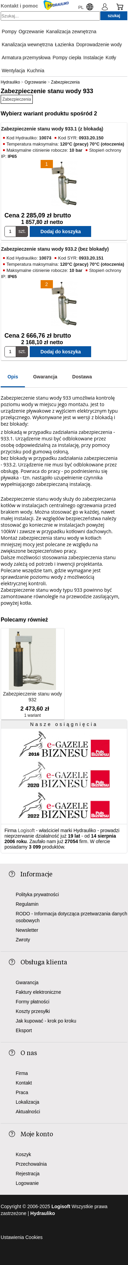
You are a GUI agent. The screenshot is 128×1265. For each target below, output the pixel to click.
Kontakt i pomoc (19, 6)
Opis (13, 376)
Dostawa (82, 376)
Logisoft (26, 830)
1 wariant (32, 715)
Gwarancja (45, 376)
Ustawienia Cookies (22, 1237)
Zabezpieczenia (16, 99)
